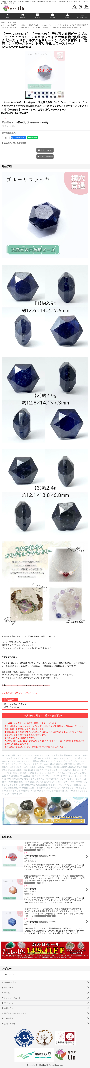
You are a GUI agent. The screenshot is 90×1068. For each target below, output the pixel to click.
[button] (74, 7)
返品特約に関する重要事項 (14, 143)
